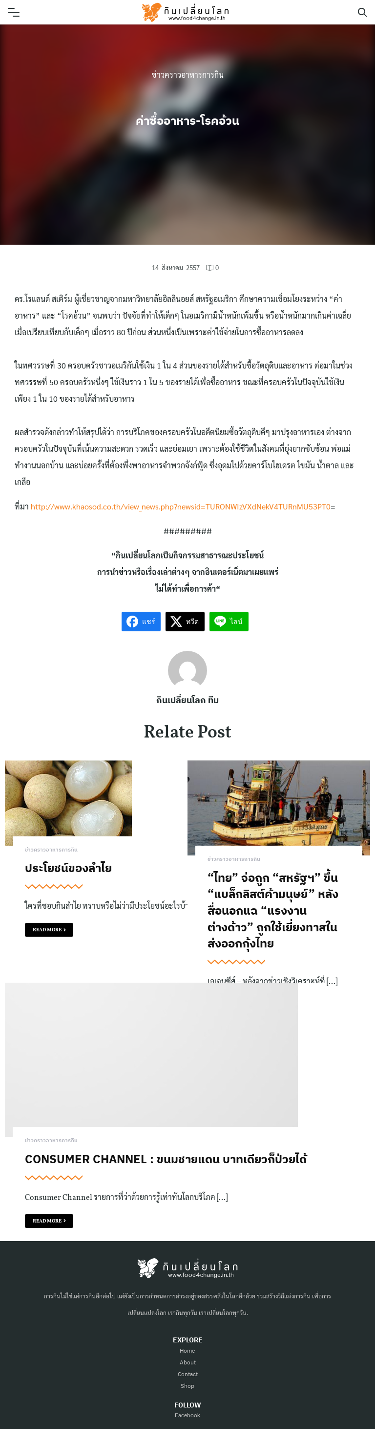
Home (187, 1350)
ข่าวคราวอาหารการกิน (188, 74)
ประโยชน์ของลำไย (68, 868)
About (188, 1362)
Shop (187, 1385)
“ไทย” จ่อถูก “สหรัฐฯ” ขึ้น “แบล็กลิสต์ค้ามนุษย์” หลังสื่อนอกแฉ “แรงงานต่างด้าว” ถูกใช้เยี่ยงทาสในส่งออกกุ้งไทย (273, 910)
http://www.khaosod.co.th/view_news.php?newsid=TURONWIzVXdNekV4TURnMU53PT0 (181, 506)
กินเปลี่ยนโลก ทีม (187, 700)
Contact (188, 1374)
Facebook (187, 1415)
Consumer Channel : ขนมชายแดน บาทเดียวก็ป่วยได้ (166, 1159)
